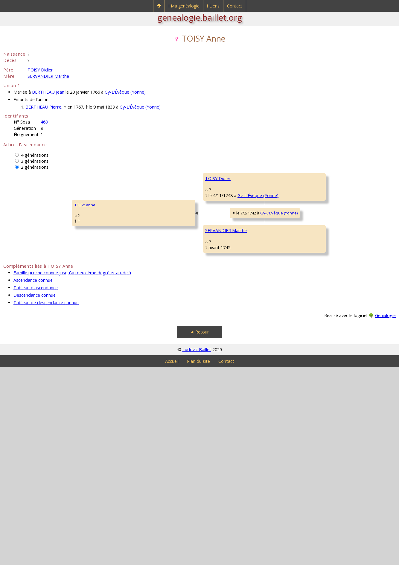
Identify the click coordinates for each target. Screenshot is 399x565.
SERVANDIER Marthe (48, 76)
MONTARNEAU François (325, 250)
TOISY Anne (17, 304)
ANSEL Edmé (315, 393)
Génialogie (385, 513)
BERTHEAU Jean (48, 92)
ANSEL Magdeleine (222, 411)
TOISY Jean (215, 196)
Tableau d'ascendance (35, 485)
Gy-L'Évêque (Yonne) (125, 92)
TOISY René (314, 178)
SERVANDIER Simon (321, 322)
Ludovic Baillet (196, 547)
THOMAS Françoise (321, 214)
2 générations (34, 167)
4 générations (34, 155)
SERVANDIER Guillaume (226, 339)
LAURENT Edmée (319, 429)
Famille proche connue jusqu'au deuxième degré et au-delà (72, 470)
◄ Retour (199, 530)
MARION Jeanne (318, 286)
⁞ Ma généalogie (184, 6)
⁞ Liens (213, 6)
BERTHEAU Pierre (43, 107)
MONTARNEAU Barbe (224, 268)
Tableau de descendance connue (46, 500)
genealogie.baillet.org (199, 17)
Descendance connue (34, 493)
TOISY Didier (40, 70)
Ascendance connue (33, 478)
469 (44, 122)
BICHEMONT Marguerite (325, 357)
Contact (234, 6)
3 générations (34, 161)
